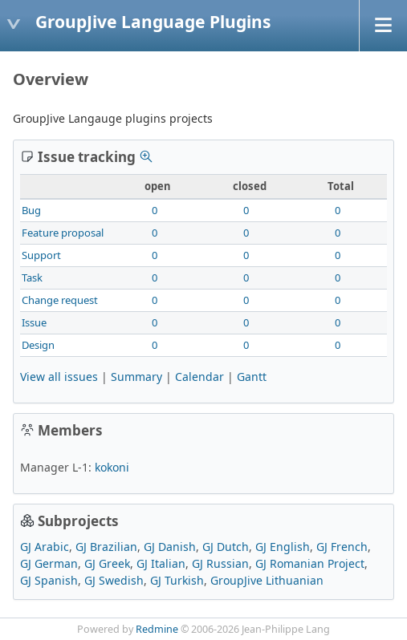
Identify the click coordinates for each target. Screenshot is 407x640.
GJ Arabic (44, 546)
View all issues (59, 376)
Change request (60, 300)
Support (41, 255)
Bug (31, 210)
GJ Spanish (49, 580)
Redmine (157, 629)
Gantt (252, 376)
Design (38, 345)
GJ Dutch (225, 546)
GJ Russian (220, 563)
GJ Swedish (114, 580)
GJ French (342, 546)
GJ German (49, 563)
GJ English (282, 546)
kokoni (112, 467)
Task (32, 277)
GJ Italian (160, 563)
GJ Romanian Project (309, 563)
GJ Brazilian (106, 546)
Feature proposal (63, 232)
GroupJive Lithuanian (267, 580)
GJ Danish (170, 546)
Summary (136, 376)
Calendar (199, 376)
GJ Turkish (177, 580)
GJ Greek (107, 563)
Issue (34, 322)
